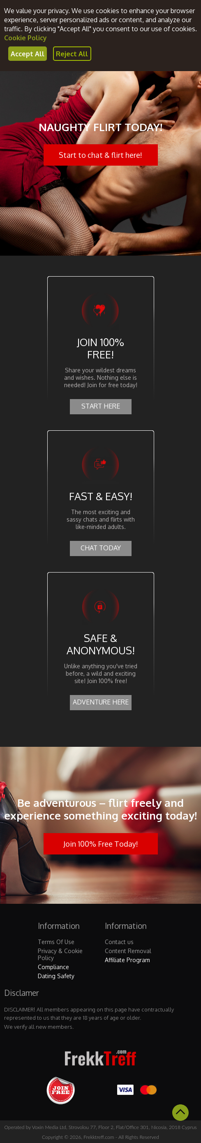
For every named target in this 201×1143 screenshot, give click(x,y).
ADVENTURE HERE (101, 702)
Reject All (72, 54)
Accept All (27, 54)
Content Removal (128, 950)
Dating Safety (56, 975)
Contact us (119, 941)
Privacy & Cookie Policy (60, 954)
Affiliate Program (127, 959)
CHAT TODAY (101, 548)
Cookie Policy (25, 38)
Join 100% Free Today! (100, 843)
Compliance (53, 966)
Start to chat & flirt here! (100, 154)
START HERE (100, 406)
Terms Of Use (56, 941)
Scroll (180, 1112)
